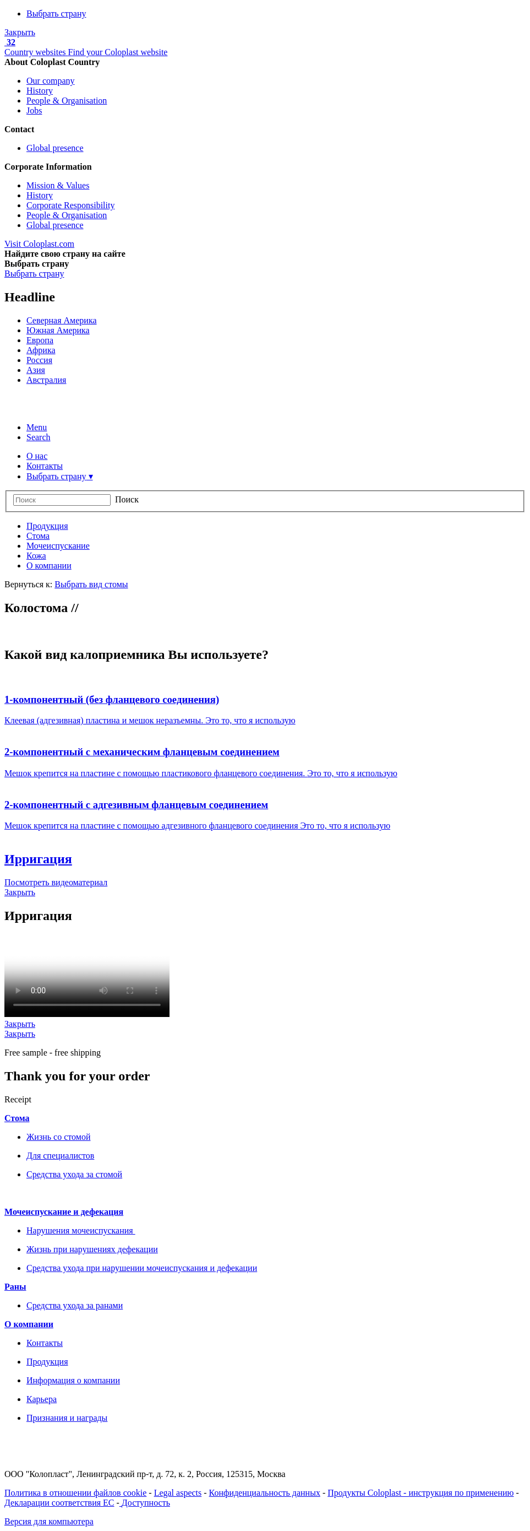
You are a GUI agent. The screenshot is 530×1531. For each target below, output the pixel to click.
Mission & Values (57, 185)
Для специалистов (60, 1155)
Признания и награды (66, 1417)
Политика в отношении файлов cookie (75, 1492)
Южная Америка (58, 330)
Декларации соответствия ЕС (59, 1502)
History (39, 90)
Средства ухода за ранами (74, 1305)
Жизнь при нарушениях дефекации (92, 1249)
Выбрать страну (56, 13)
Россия (39, 360)
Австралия (46, 380)
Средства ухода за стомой (74, 1174)
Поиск (127, 499)
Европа (39, 340)
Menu (36, 427)
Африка (41, 350)
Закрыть (19, 32)
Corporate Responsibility (70, 205)
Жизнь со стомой (58, 1137)
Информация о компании (73, 1380)
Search (38, 437)
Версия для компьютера (49, 1521)
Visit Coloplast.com (39, 243)
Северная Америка (61, 320)
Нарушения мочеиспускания (80, 1230)
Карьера (41, 1399)
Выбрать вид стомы (91, 584)
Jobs (34, 110)
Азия (35, 370)
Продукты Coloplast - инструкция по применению (420, 1492)
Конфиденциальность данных (264, 1492)
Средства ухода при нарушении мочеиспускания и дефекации (141, 1268)
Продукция (47, 1361)
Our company (50, 80)
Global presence (55, 148)
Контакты (44, 1343)
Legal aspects (178, 1492)
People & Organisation (66, 100)
